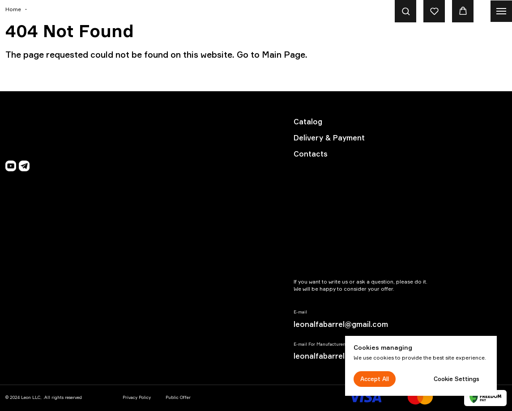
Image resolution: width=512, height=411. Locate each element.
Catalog (308, 121)
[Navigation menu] (501, 11)
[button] (405, 11)
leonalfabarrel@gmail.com (341, 324)
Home (13, 9)
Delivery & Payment (329, 137)
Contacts (311, 153)
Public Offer (178, 397)
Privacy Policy (137, 397)
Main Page (283, 54)
